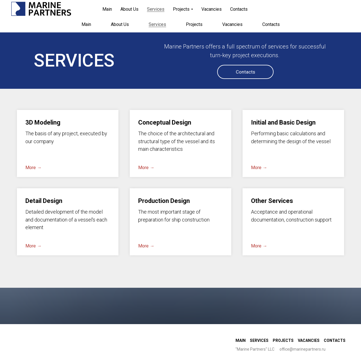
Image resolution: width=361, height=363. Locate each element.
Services (157, 24)
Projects (283, 340)
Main (86, 24)
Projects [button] (194, 24)
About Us (120, 24)
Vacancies (232, 24)
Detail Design (43, 200)
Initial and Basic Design (283, 122)
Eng (343, 7)
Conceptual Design (164, 122)
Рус (330, 7)
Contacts (271, 24)
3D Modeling (42, 122)
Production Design (164, 200)
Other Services (272, 200)
